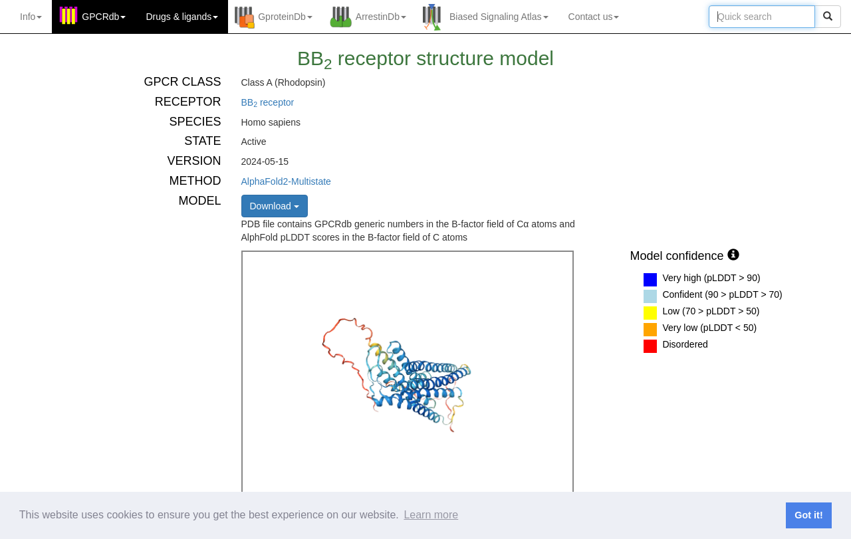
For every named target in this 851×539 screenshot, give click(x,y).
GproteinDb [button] (285, 16)
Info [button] (31, 16)
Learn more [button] (431, 514)
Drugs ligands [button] (182, 16)
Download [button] (274, 206)
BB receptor (268, 102)
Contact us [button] (594, 16)
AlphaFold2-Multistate (286, 181)
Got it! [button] (808, 515)
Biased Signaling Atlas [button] (498, 16)
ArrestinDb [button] (381, 16)
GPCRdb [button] (104, 16)
